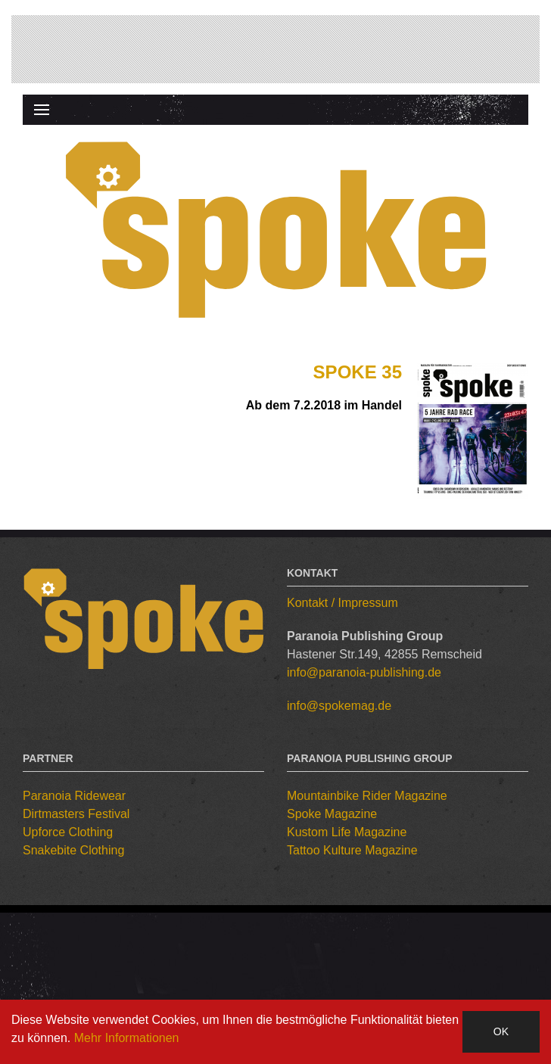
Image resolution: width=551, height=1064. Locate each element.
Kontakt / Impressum (342, 602)
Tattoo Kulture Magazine (352, 850)
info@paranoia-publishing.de (364, 672)
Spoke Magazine (332, 813)
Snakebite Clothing (73, 850)
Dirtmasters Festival (76, 813)
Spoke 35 (357, 372)
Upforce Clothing (68, 832)
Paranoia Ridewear (74, 795)
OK (501, 1031)
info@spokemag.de (339, 705)
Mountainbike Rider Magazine (367, 795)
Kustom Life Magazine (346, 832)
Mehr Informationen (126, 1037)
